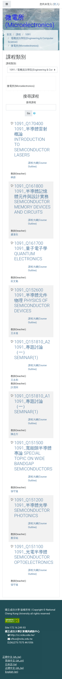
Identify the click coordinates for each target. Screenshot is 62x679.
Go (28, 113)
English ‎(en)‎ (11, 671)
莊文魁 (14, 281)
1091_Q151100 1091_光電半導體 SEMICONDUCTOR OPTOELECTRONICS (33, 554)
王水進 (14, 333)
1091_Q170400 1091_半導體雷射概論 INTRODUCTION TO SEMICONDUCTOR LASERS (32, 139)
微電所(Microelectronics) (25, 45)
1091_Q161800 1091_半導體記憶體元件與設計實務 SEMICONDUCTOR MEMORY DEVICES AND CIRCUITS (32, 199)
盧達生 (14, 234)
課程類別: (11, 63)
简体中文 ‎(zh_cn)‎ (14, 660)
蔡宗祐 (14, 538)
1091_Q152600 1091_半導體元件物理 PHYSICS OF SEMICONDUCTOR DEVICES (32, 300)
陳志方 (14, 434)
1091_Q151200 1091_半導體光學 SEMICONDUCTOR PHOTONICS (32, 507)
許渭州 (14, 387)
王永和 (14, 379)
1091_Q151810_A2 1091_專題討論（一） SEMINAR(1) (32, 349)
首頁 (9, 34)
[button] (35, 113)
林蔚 (13, 177)
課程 (18, 34)
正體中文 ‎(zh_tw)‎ (11, 656)
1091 (28, 34)
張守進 (14, 491)
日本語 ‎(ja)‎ (11, 664)
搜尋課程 (31, 102)
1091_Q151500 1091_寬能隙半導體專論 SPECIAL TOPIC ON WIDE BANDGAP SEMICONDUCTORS (33, 455)
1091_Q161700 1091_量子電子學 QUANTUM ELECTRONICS (30, 251)
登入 (56, 4)
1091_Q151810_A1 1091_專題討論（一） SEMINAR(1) (32, 404)
